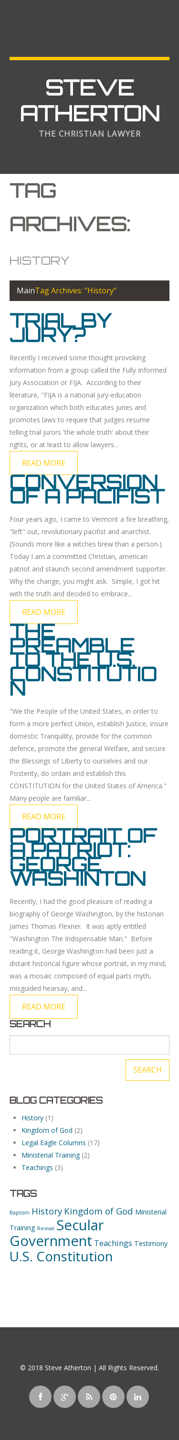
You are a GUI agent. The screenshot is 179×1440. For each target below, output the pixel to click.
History (32, 1117)
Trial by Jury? (61, 328)
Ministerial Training (50, 1155)
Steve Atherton (89, 100)
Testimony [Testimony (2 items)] (151, 1243)
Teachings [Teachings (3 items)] (113, 1242)
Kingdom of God (47, 1130)
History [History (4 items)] (47, 1211)
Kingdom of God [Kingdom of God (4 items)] (98, 1211)
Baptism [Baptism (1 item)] (20, 1212)
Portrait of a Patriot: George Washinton (83, 857)
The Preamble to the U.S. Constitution (83, 659)
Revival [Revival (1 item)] (45, 1228)
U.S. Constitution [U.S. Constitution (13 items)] (61, 1256)
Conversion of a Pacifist (87, 489)
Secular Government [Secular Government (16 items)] (57, 1232)
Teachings (37, 1167)
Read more (43, 463)
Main (26, 290)
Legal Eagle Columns (53, 1142)
